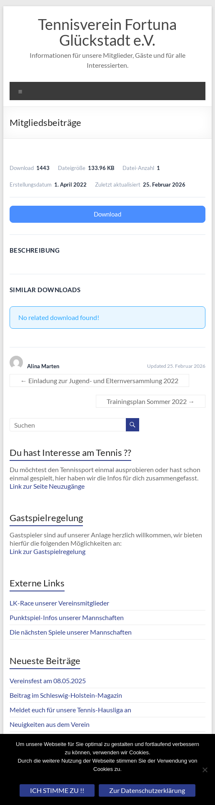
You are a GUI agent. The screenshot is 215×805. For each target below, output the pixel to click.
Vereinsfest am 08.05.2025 (48, 680)
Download (107, 214)
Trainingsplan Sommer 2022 (151, 401)
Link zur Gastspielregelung (47, 551)
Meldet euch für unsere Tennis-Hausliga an (70, 710)
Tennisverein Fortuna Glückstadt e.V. (107, 32)
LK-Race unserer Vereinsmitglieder (59, 603)
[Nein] (204, 770)
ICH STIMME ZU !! (57, 790)
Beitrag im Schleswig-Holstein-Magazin (66, 695)
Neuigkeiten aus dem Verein (50, 724)
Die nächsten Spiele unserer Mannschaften (71, 632)
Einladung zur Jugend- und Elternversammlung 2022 (99, 380)
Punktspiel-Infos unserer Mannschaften (67, 617)
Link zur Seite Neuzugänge (47, 486)
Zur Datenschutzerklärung (147, 790)
